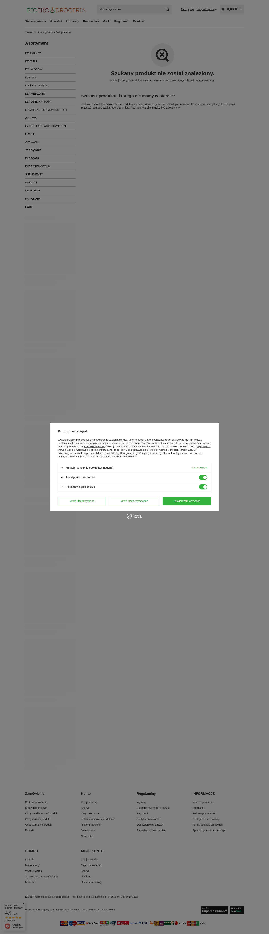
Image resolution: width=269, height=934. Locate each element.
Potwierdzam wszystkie (186, 500)
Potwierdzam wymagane (134, 500)
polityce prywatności (94, 446)
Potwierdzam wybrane (82, 500)
